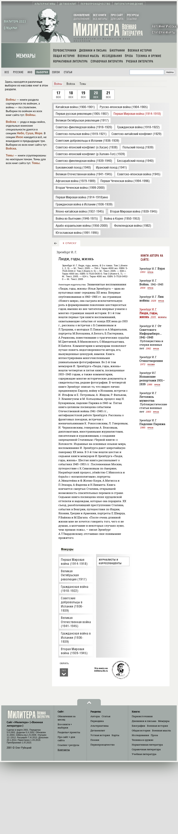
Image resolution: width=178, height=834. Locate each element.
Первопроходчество (102, 744)
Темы (10, 155)
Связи (56, 72)
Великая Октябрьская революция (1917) (74, 575)
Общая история (141, 730)
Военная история (157, 725)
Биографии (138, 725)
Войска (11, 121)
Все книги (65, 726)
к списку (70, 243)
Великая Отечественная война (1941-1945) (76, 622)
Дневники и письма (144, 721)
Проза (150, 272)
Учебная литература (144, 754)
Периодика (97, 721)
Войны (11, 99)
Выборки (42, 72)
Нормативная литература (147, 744)
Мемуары (26, 55)
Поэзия (151, 364)
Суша (29, 133)
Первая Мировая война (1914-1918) (74, 562)
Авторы (95, 716)
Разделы (69, 732)
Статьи (68, 72)
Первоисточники (142, 716)
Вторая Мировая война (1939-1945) (74, 651)
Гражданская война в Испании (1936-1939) (76, 637)
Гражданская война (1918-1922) (74, 589)
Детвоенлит (97, 730)
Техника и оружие (142, 740)
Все (7, 72)
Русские (18, 72)
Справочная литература (146, 749)
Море (38, 133)
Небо (20, 133)
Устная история (100, 735)
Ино (30, 72)
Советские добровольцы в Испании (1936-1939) (72, 604)
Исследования (140, 735)
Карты (115, 735)
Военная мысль (161, 730)
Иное (19, 137)
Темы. (36, 163)
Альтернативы (99, 725)
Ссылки (68, 745)
